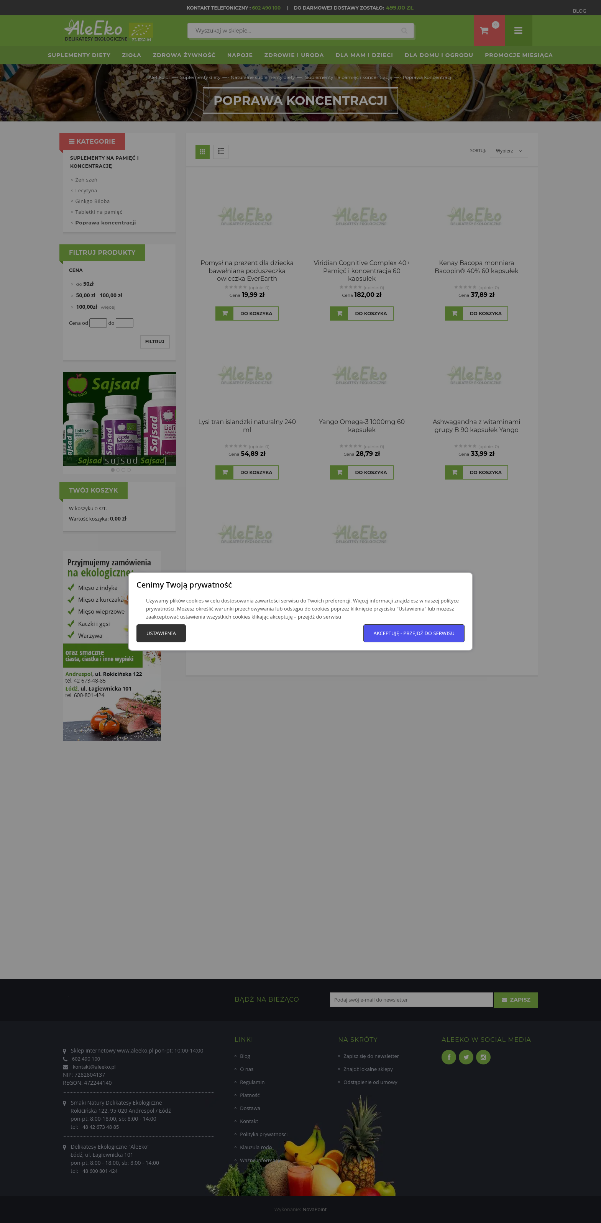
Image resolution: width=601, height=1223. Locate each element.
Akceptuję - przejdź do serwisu (414, 633)
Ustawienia (161, 633)
